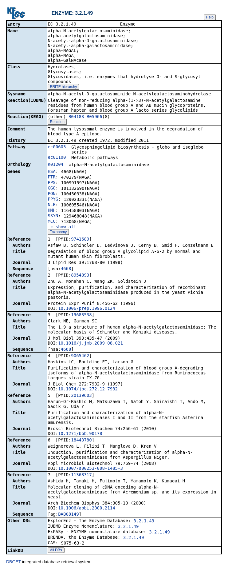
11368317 (81, 475)
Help (210, 17)
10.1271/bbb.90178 (80, 434)
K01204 (55, 164)
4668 (66, 269)
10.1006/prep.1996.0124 (86, 308)
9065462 (80, 356)
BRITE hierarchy (63, 87)
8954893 (80, 275)
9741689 (80, 239)
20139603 (81, 395)
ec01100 (57, 157)
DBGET (13, 562)
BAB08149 (68, 514)
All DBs (56, 551)
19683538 (81, 315)
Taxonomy (58, 232)
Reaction (57, 122)
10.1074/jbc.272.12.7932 (88, 389)
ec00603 (57, 147)
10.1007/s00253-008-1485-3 (90, 468)
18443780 (81, 440)
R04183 (76, 117)
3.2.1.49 (144, 521)
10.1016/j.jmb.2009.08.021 (90, 343)
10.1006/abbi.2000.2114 (86, 508)
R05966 (94, 117)
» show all (62, 227)
